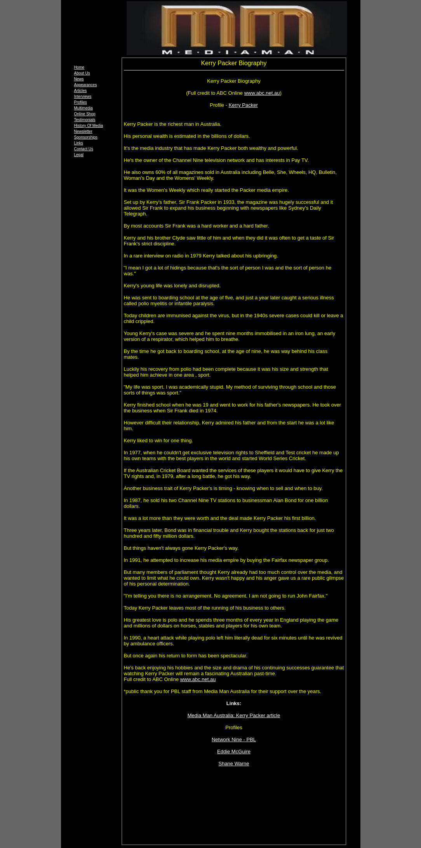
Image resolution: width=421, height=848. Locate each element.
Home (79, 67)
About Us (82, 73)
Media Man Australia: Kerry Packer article (234, 715)
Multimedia (83, 108)
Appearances (85, 85)
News (79, 79)
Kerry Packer (243, 105)
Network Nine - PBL (234, 739)
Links (78, 143)
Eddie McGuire (234, 751)
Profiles (80, 102)
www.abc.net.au (262, 93)
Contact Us (83, 149)
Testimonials (85, 120)
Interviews (83, 96)
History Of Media (88, 125)
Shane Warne (233, 763)
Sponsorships (86, 137)
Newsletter (83, 131)
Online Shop (85, 114)
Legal (79, 155)
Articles (80, 91)
